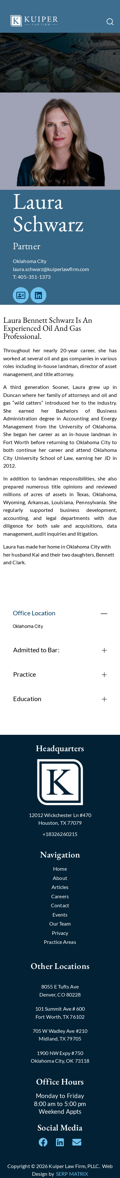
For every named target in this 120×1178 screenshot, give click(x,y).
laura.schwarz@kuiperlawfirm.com (51, 269)
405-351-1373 (34, 277)
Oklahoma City (28, 626)
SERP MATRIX (72, 1174)
